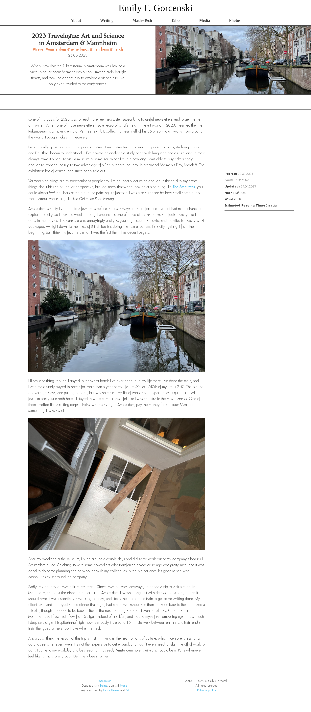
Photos (235, 20)
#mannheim (100, 50)
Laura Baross (111, 690)
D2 (128, 690)
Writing (106, 20)
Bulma (103, 685)
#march (116, 50)
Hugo (123, 685)
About (75, 20)
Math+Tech (142, 20)
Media (204, 20)
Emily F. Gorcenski (155, 8)
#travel (39, 50)
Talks (175, 20)
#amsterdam (56, 50)
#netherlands (78, 50)
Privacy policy (206, 690)
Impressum (104, 681)
